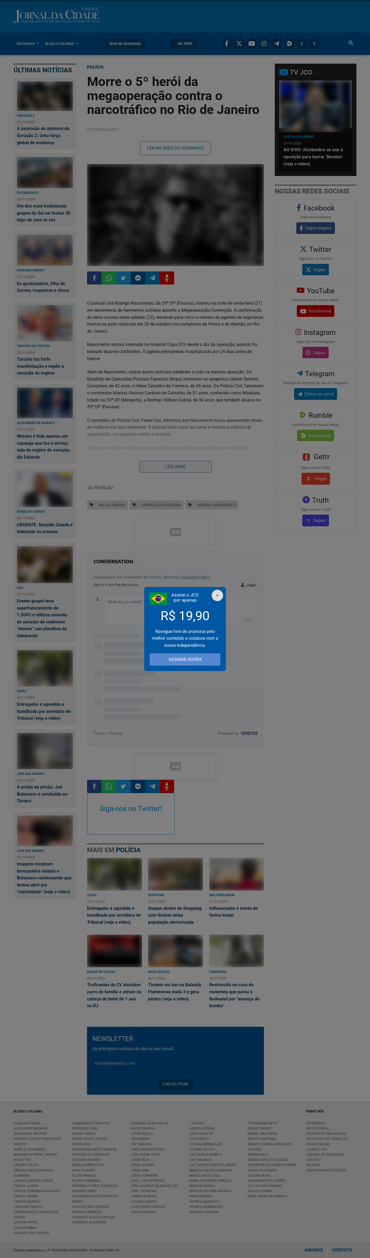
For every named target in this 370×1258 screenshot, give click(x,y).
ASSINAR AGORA (185, 659)
